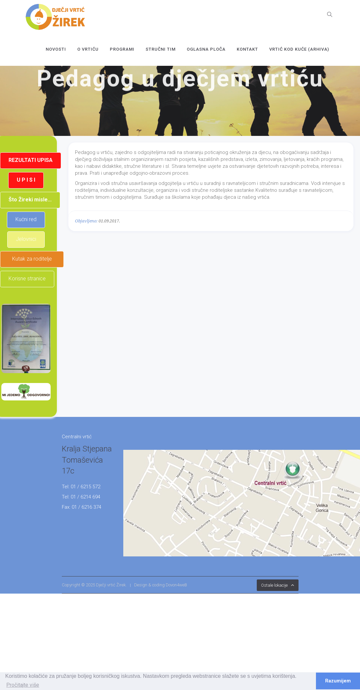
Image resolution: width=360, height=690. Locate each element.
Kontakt (247, 49)
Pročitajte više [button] (22, 685)
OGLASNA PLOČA (206, 49)
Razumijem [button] (338, 681)
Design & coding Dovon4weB (160, 584)
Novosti (56, 49)
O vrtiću (88, 49)
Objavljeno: (86, 220)
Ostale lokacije (274, 585)
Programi (122, 49)
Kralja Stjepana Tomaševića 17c (87, 459)
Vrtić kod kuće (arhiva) (299, 49)
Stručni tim (161, 49)
